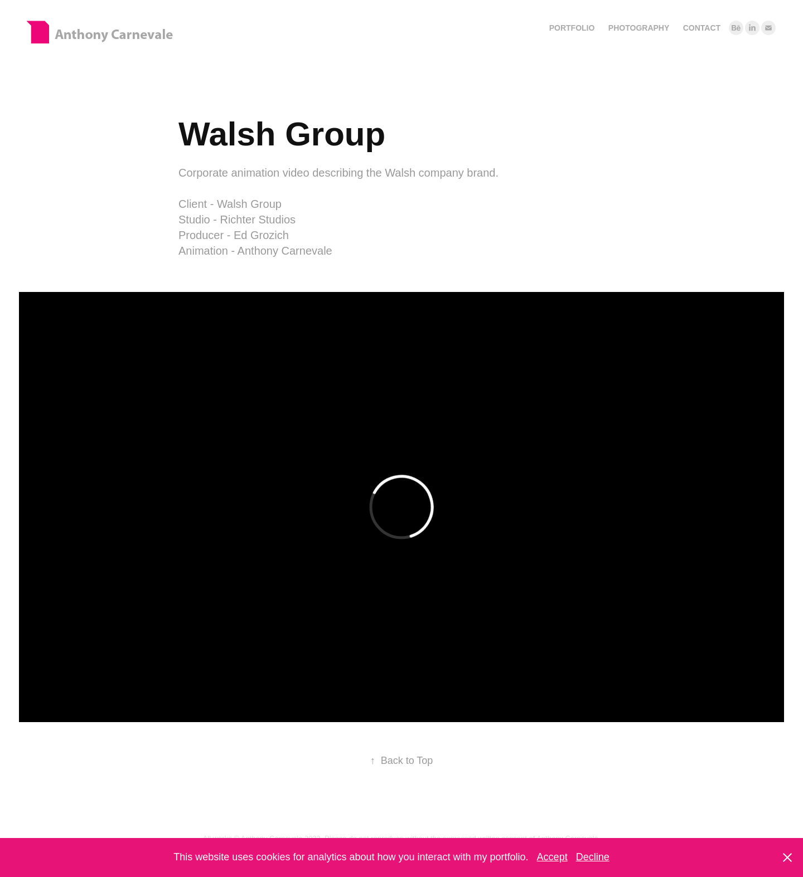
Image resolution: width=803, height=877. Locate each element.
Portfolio (572, 27)
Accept (552, 857)
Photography (638, 27)
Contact (701, 27)
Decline (592, 857)
